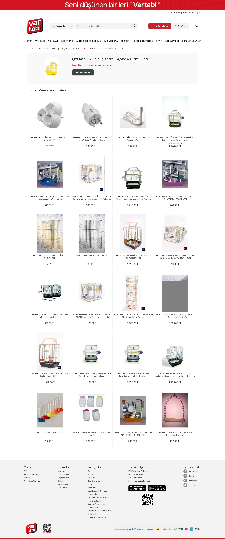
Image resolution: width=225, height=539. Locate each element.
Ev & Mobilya (93, 494)
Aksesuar (91, 477)
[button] (181, 26)
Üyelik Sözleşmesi (135, 474)
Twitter (189, 476)
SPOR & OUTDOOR (143, 41)
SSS (25, 471)
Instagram (190, 480)
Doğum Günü (63, 477)
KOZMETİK (126, 41)
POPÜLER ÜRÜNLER (191, 41)
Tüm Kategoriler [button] (59, 26)
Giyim (90, 471)
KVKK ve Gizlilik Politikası (138, 471)
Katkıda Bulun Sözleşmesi (139, 481)
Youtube (189, 485)
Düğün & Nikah (64, 474)
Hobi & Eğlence (94, 481)
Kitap (90, 484)
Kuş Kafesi (79, 48)
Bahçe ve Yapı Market (96, 504)
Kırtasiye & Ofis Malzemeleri (99, 511)
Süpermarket (44, 48)
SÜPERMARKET (171, 41)
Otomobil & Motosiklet (97, 517)
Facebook (190, 471)
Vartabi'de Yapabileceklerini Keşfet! (185, 12)
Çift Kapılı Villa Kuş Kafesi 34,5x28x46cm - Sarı (104, 48)
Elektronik (92, 487)
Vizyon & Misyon (31, 474)
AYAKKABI (40, 41)
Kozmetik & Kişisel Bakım (98, 497)
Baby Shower (63, 484)
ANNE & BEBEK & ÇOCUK (88, 41)
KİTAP (159, 41)
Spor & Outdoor (94, 501)
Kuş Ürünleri (67, 48)
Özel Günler (63, 487)
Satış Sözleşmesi (135, 477)
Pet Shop (56, 48)
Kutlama (61, 481)
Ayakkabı (91, 474)
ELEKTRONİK (67, 41)
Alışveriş (61, 471)
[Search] (106, 26)
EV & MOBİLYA (111, 41)
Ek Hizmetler (93, 514)
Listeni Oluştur (159, 26)
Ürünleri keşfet (83, 72)
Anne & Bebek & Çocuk (97, 491)
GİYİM (29, 41)
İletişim (27, 477)
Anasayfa (32, 48)
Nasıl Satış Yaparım (32, 481)
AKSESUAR (53, 41)
